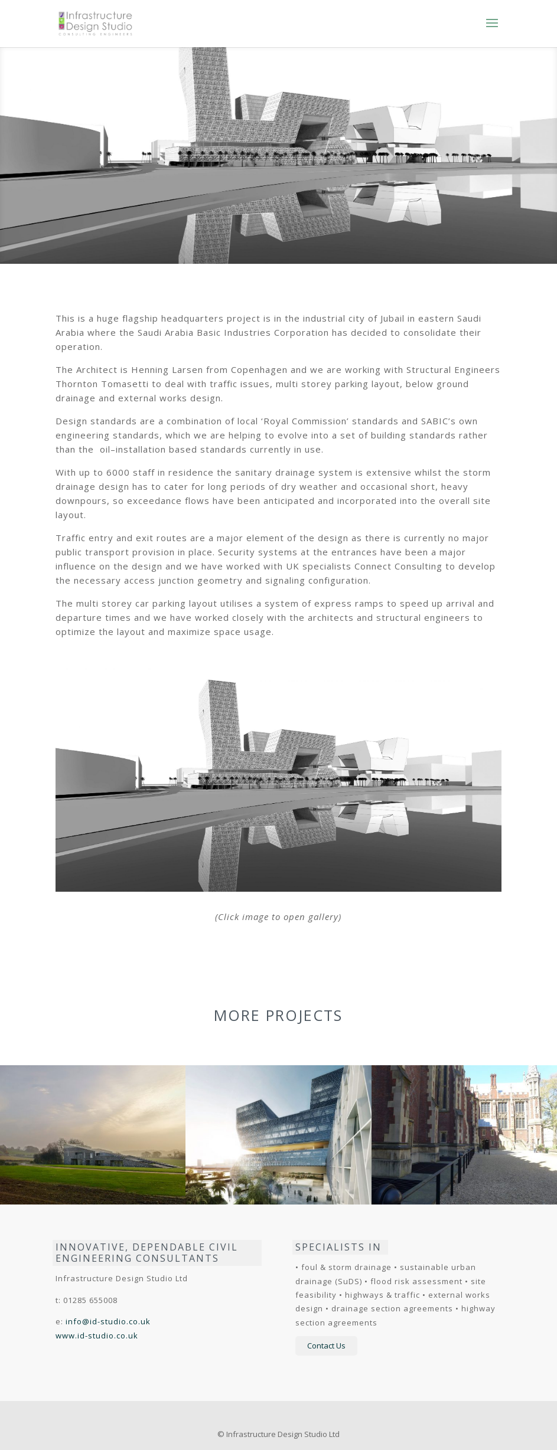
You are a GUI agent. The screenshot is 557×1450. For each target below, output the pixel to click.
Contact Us (326, 1345)
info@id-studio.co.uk (108, 1321)
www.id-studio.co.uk (97, 1335)
